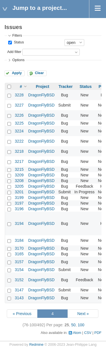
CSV (88, 333)
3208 (19, 180)
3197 (19, 203)
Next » (83, 313)
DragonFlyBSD (41, 95)
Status (18, 42)
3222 (19, 141)
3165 (19, 254)
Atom (77, 333)
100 (81, 325)
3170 (19, 248)
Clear (39, 73)
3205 (19, 186)
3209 (19, 175)
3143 (19, 298)
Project (42, 86)
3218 (19, 151)
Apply (17, 73)
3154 (19, 269)
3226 (19, 115)
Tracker (66, 86)
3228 (19, 95)
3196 (19, 209)
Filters (17, 35)
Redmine (36, 345)
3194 (19, 223)
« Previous (22, 313)
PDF (97, 333)
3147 (19, 290)
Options (18, 60)
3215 (19, 169)
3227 (19, 105)
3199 (19, 197)
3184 (19, 240)
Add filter (14, 52)
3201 (19, 192)
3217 (19, 161)
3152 (19, 280)
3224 (19, 131)
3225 (19, 123)
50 (73, 325)
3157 (19, 262)
